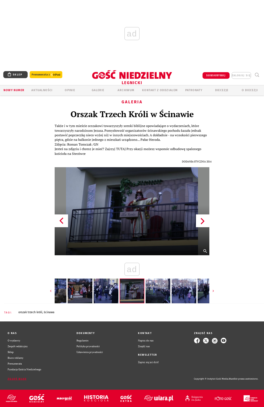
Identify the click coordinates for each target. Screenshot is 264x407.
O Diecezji (250, 90)
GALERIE (98, 90)
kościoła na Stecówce (70, 153)
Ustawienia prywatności (90, 352)
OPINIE (70, 90)
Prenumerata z (46, 74)
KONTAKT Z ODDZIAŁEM (160, 90)
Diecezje (222, 90)
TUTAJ (121, 149)
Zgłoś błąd (17, 379)
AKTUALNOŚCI (41, 90)
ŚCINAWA (49, 312)
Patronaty (194, 90)
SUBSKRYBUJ (216, 75)
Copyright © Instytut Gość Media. (211, 379)
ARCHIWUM (126, 90)
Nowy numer (14, 90)
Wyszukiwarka (257, 75)
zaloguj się (241, 75)
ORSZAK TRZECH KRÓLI (30, 312)
